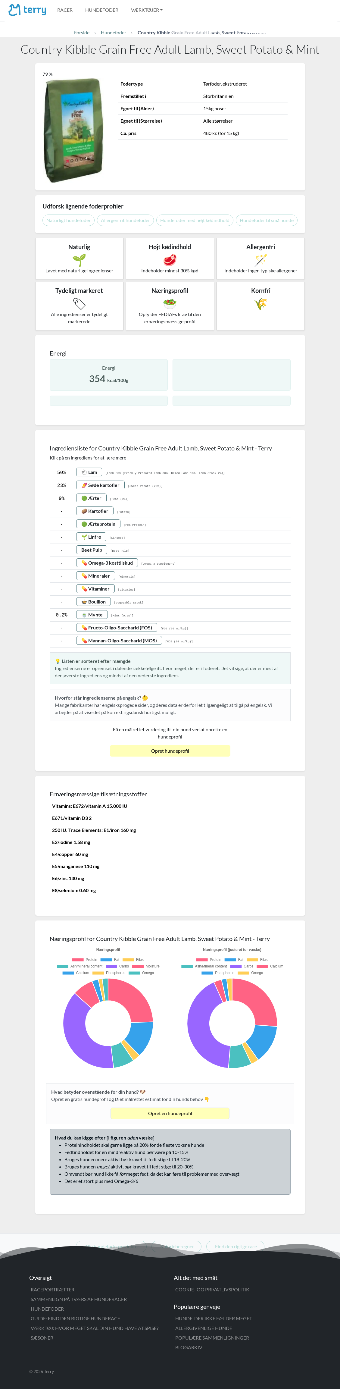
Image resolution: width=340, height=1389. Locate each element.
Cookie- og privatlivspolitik (212, 1289)
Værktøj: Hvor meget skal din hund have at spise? (94, 1328)
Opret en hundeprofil (170, 1113)
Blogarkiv (188, 1347)
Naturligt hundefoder (68, 220)
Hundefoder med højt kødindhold (194, 220)
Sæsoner (42, 1337)
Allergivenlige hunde (203, 1328)
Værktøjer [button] (145, 10)
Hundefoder (101, 10)
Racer (65, 10)
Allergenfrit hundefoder (125, 220)
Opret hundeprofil (170, 751)
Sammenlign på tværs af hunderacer (79, 1299)
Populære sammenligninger (212, 1337)
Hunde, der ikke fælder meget (213, 1318)
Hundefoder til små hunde (267, 220)
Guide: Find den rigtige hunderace (75, 1318)
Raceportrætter (52, 1289)
